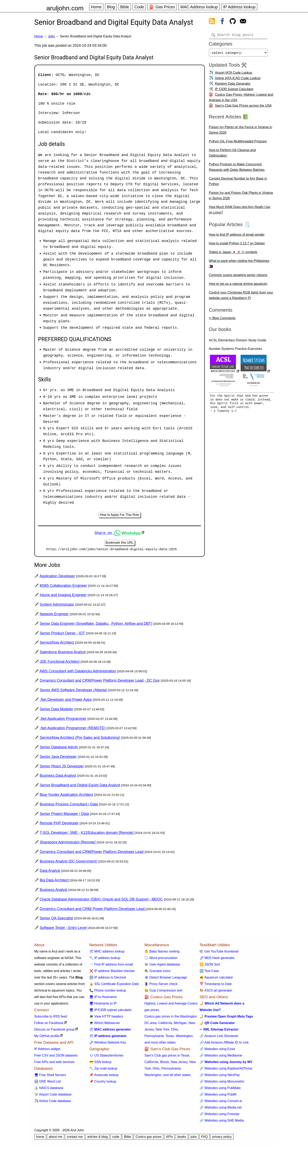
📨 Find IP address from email (111, 966)
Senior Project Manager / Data (64, 815)
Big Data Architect (54, 882)
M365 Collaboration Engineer (63, 587)
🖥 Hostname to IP (103, 1005)
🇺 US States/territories (106, 1057)
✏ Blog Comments (222, 319)
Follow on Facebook (48, 1024)
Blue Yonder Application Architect (66, 796)
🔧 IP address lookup (104, 959)
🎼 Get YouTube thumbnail (219, 953)
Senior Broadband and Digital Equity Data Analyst (80, 786)
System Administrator (57, 606)
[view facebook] (222, 22)
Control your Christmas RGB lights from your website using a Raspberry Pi (241, 296)
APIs (169, 1138)
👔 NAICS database (49, 1089)
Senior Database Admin (59, 748)
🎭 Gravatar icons (157, 972)
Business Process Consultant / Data (69, 806)
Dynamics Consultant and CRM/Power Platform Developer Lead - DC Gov (100, 682)
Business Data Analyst (58, 777)
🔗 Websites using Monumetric (222, 1083)
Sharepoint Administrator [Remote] (68, 844)
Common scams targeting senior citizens (238, 276)
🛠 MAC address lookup (106, 953)
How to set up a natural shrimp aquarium (238, 285)
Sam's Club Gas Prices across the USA (243, 107)
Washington (184, 1037)
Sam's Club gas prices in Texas (166, 1057)
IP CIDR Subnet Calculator (234, 90)
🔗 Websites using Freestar (220, 1115)
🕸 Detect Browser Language (165, 979)
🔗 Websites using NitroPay (220, 1076)
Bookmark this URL (120, 543)
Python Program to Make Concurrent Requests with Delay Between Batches (237, 168)
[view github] (233, 22)
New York (162, 1031)
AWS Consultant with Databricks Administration (78, 672)
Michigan (180, 1024)
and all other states (177, 1076)
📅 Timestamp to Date (216, 985)
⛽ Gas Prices (162, 7)
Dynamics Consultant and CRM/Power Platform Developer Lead (92, 853)
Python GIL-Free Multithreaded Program (238, 143)
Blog (111, 7)
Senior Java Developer (58, 758)
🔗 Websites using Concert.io (221, 1102)
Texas (169, 1037)
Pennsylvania (154, 1037)
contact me (75, 1138)
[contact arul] (243, 22)
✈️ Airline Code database (52, 1102)
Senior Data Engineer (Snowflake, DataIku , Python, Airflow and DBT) (96, 625)
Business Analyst (53, 891)
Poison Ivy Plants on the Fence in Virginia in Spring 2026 (240, 131)
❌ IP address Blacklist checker (112, 972)
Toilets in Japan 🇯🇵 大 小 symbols (233, 253)
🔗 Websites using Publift (218, 1096)
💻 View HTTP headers (106, 1018)
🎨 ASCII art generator (216, 992)
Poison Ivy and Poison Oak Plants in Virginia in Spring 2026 (241, 197)
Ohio (174, 1031)
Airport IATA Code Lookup (233, 74)
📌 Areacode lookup (104, 1076)
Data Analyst (50, 872)
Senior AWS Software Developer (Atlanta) (73, 691)
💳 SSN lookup (100, 1063)
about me (55, 1138)
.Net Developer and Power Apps (66, 701)
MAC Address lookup (199, 7)
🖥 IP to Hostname (103, 998)
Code (139, 7)
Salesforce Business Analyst (63, 653)
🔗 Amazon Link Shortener (219, 1037)
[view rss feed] (212, 22)
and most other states (160, 1044)
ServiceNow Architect (57, 644)
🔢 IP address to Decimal (107, 979)
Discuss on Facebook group (54, 1031)
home (40, 1138)
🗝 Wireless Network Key (107, 1044)
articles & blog (97, 1138)
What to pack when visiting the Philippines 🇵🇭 (239, 265)
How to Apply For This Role (119, 515)
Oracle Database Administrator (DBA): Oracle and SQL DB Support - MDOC (101, 901)
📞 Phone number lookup (107, 992)
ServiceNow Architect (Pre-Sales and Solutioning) (80, 739)
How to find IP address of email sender (237, 236)
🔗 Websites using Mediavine (221, 1057)
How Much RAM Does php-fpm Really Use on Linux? (239, 211)
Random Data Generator (233, 85)
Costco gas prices (148, 1138)
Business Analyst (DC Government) (68, 863)
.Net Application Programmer (63, 720)
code (115, 1138)
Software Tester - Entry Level (63, 929)
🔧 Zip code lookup (103, 1070)
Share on (117, 533)
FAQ (204, 1138)
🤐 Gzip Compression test (163, 992)
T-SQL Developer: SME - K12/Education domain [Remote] (87, 834)
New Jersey (179, 1063)
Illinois (164, 1063)
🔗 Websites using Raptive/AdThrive (226, 1070)
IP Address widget (47, 1050)
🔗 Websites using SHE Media (222, 1122)
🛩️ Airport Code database (53, 1096)
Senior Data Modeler (56, 710)
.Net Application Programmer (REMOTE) (73, 730)
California (165, 1024)
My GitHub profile (46, 1037)
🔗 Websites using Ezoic (217, 1050)
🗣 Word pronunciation (160, 959)
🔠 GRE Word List (47, 1083)
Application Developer (57, 577)
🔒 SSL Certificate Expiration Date (114, 985)
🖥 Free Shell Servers (50, 1076)
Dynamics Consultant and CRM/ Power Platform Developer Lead (93, 910)
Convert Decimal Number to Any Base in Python (238, 182)
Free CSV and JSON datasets (56, 1057)
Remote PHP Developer (59, 825)
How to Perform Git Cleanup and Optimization (232, 154)
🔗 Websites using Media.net (221, 1109)
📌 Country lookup (102, 1083)
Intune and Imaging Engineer (63, 596)
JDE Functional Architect (60, 663)
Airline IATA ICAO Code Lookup (237, 79)
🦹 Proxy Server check (160, 985)
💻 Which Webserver (104, 1024)
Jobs (51, 36)
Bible (124, 7)
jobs (194, 1138)
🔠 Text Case (209, 972)
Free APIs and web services (54, 1063)
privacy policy (222, 1138)
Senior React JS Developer (62, 768)
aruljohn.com (65, 8)
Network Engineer (54, 615)
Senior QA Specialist (56, 920)
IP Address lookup (239, 7)
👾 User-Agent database (162, 966)
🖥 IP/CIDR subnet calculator (110, 1011)
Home (96, 7)
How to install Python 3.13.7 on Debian (237, 245)
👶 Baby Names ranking (161, 953)
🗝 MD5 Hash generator (217, 959)
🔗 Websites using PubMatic (220, 1089)
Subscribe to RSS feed (50, 1018)
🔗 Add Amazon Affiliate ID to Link (224, 1044)
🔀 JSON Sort (210, 966)
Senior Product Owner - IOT (62, 634)
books (181, 1138)
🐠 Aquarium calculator (216, 979)
